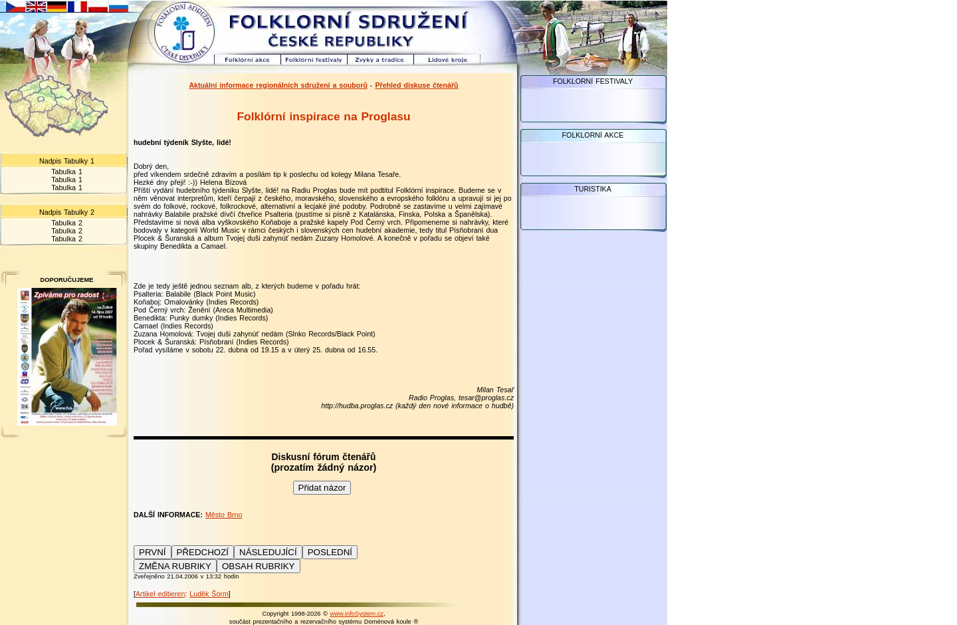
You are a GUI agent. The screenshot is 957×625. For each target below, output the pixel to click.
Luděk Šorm (208, 594)
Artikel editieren (160, 594)
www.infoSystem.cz (356, 613)
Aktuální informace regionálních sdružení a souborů (278, 85)
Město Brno (224, 515)
